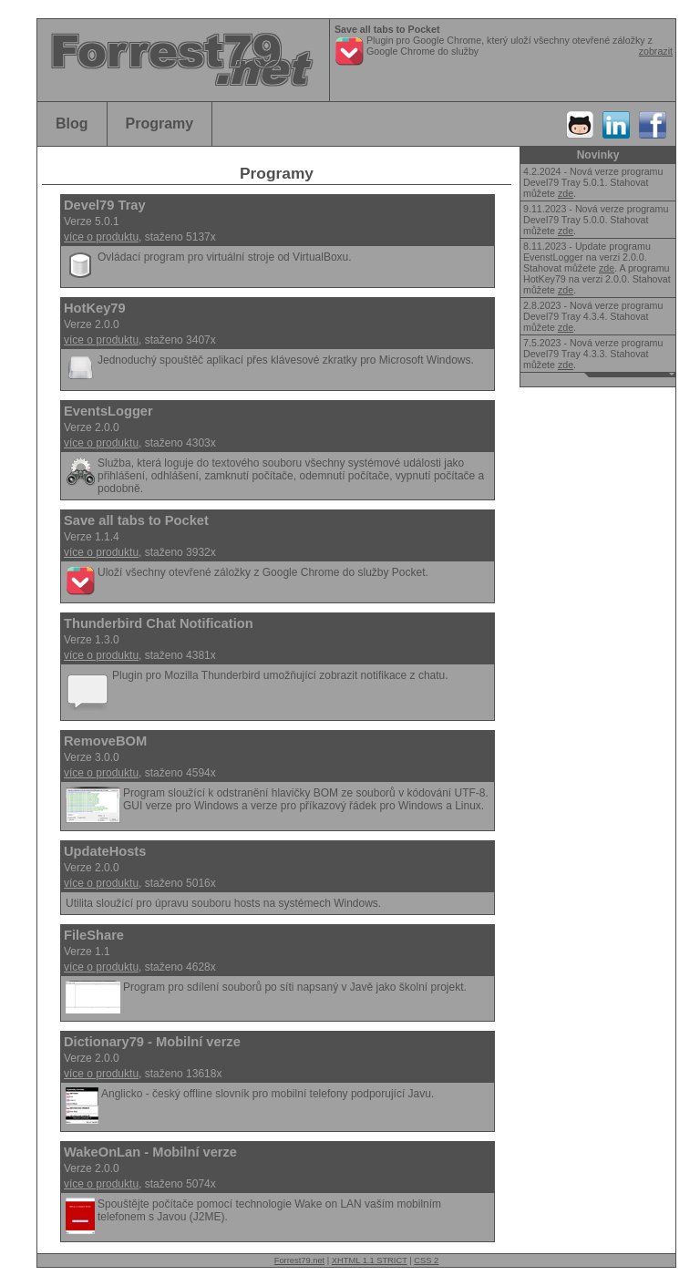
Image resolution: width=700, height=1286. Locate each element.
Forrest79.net (299, 1260)
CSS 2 (426, 1260)
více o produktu (101, 237)
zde (565, 193)
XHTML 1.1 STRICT (369, 1260)
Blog (72, 123)
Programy (160, 123)
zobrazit (656, 51)
